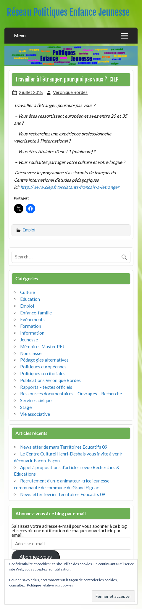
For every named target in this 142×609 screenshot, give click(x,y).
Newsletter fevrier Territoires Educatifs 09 (62, 494)
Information (32, 332)
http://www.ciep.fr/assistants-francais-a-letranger (69, 187)
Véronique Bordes (70, 92)
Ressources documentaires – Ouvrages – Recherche (71, 393)
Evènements (32, 319)
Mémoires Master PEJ (42, 346)
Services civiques (37, 400)
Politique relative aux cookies (50, 585)
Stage (26, 407)
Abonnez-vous (36, 557)
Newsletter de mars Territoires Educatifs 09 (63, 447)
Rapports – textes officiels (46, 387)
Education (30, 299)
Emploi (29, 229)
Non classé (30, 353)
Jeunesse (29, 339)
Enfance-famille (36, 312)
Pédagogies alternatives (44, 359)
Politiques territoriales (42, 373)
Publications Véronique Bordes (50, 380)
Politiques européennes (43, 366)
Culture (27, 292)
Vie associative (35, 414)
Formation (30, 326)
